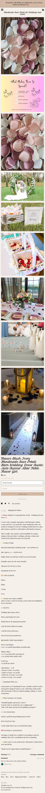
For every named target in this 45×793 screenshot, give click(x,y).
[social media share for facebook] (2, 503)
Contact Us (32, 777)
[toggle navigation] (2, 10)
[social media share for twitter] (5, 503)
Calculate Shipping (7, 478)
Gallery (39, 777)
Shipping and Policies (21, 777)
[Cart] (43, 10)
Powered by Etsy (6, 790)
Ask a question (16, 503)
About (12, 777)
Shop (2, 777)
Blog (7, 777)
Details (3, 510)
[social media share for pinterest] (9, 503)
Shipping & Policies (14, 510)
